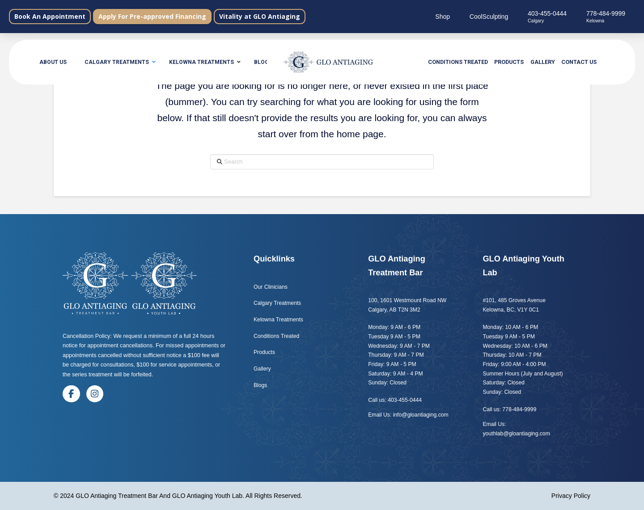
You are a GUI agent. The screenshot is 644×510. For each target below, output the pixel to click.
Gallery (262, 369)
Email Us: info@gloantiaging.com (408, 415)
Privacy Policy (570, 495)
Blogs (261, 385)
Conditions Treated (276, 336)
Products (264, 352)
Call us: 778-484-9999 (509, 409)
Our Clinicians (271, 287)
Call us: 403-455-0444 (395, 400)
